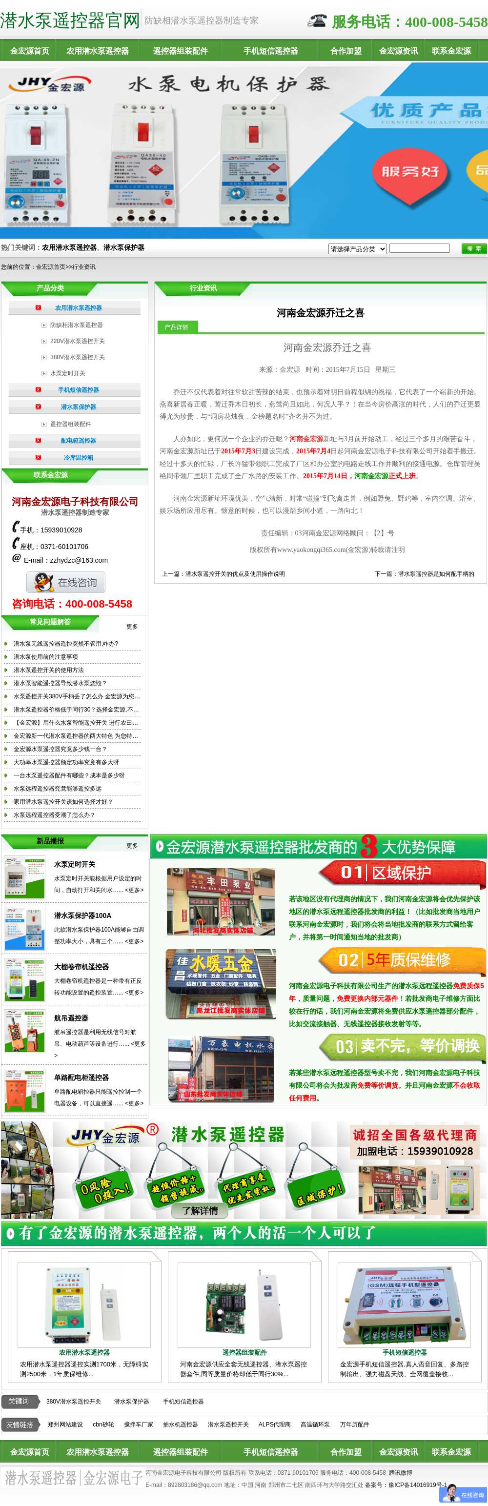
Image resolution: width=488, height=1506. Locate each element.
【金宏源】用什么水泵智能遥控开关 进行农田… (76, 722)
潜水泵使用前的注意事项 (46, 656)
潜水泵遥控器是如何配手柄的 (436, 573)
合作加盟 (346, 51)
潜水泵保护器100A (82, 915)
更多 (132, 626)
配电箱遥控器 (78, 440)
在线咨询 (65, 582)
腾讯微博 (400, 1472)
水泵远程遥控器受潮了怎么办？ (55, 815)
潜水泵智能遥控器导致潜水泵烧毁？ (60, 683)
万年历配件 (354, 1424)
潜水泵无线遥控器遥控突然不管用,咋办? (66, 643)
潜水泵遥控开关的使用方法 (49, 670)
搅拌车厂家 (138, 1424)
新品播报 (50, 841)
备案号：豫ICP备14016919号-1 (406, 1485)
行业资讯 (84, 267)
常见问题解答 (50, 622)
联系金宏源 (451, 51)
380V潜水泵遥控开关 (77, 357)
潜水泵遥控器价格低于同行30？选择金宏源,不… (76, 709)
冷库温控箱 (78, 457)
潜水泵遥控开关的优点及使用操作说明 (235, 573)
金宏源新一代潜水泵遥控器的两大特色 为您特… (76, 736)
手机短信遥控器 (271, 51)
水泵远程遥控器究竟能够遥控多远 (58, 788)
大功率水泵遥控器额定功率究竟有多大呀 (66, 762)
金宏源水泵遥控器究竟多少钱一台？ (60, 749)
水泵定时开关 (67, 373)
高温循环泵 (315, 1424)
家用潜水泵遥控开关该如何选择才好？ (63, 801)
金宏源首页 (29, 51)
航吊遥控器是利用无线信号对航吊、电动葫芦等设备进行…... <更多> (100, 1044)
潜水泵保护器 (123, 247)
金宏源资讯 (398, 51)
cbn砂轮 (103, 1424)
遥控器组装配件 (180, 51)
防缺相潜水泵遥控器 (76, 325)
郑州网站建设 (65, 1424)
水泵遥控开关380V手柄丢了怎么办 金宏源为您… (77, 696)
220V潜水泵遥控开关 (77, 341)
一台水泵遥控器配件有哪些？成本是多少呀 (69, 775)
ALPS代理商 (275, 1424)
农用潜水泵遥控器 (97, 51)
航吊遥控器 (71, 1018)
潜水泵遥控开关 (228, 1424)
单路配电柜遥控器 (81, 1077)
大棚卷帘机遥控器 (81, 967)
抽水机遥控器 (180, 1424)
